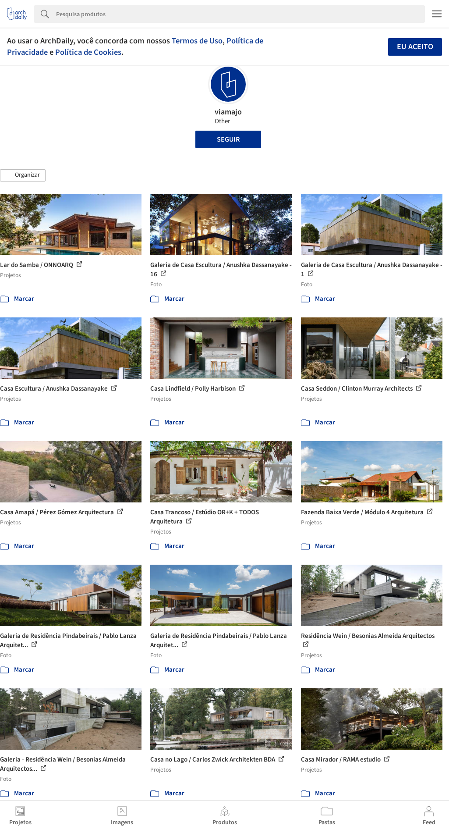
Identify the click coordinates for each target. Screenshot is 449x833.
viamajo (228, 112)
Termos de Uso (197, 40)
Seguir (228, 139)
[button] (23, 175)
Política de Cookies (88, 52)
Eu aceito (415, 46)
